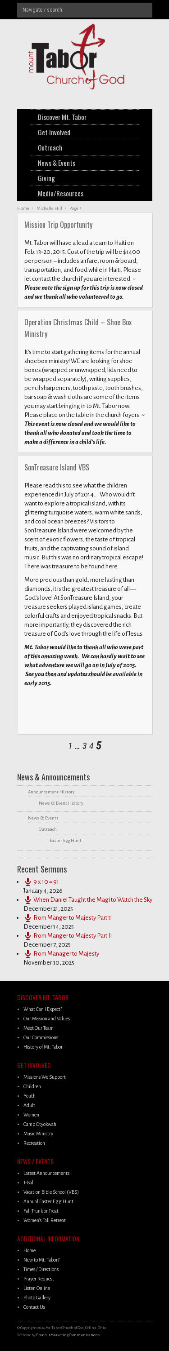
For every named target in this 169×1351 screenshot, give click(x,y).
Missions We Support (44, 1077)
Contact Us (34, 1307)
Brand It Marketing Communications (68, 1335)
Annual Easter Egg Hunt (48, 1201)
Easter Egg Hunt (66, 840)
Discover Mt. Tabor (62, 117)
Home (29, 1250)
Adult (29, 1105)
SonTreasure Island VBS (56, 467)
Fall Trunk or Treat (41, 1211)
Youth (29, 1096)
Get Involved (54, 132)
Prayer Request (38, 1278)
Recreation (34, 1143)
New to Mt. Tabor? (41, 1259)
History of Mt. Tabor (43, 1047)
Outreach (50, 147)
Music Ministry (38, 1133)
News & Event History (61, 803)
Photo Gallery (36, 1297)
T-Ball (29, 1182)
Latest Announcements (46, 1173)
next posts (22, 746)
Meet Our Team (38, 1028)
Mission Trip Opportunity (58, 224)
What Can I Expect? (42, 1009)
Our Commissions (40, 1037)
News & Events (56, 163)
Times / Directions (41, 1269)
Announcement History (51, 791)
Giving (46, 178)
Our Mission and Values (46, 1018)
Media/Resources (60, 193)
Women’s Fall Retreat (44, 1220)
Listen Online (36, 1288)
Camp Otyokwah (39, 1124)
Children (32, 1086)
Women (31, 1114)
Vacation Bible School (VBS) (51, 1192)
